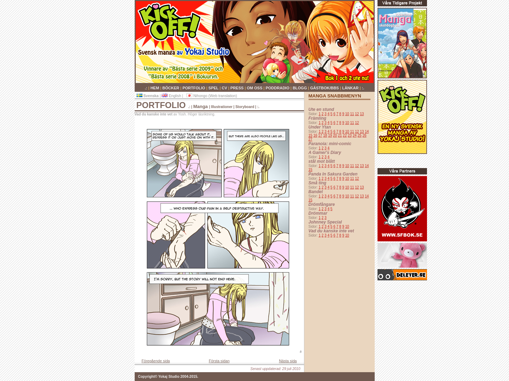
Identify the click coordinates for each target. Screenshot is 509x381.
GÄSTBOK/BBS (325, 88)
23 (350, 135)
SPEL (214, 88)
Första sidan (219, 361)
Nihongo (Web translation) (211, 96)
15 (310, 135)
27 (310, 139)
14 (367, 131)
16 (315, 135)
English (172, 96)
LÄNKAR (351, 88)
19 (330, 135)
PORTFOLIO (194, 88)
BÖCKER (171, 88)
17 (320, 135)
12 (357, 114)
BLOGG (300, 88)
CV (225, 88)
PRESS (237, 88)
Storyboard (244, 107)
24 (355, 135)
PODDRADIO (277, 88)
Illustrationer (222, 107)
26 (364, 135)
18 (325, 135)
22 (345, 135)
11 (352, 114)
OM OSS (255, 88)
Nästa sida (288, 361)
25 (360, 135)
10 (347, 114)
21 (340, 135)
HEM (155, 88)
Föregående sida (156, 361)
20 (335, 135)
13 (362, 114)
